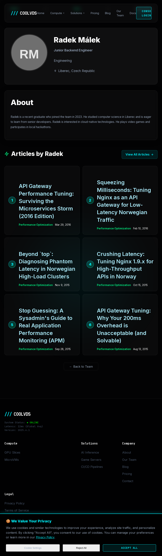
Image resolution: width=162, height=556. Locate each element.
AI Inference (90, 452)
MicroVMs (11, 460)
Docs (133, 13)
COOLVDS (24, 13)
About (126, 452)
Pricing (95, 13)
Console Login (146, 13)
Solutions (76, 13)
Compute (56, 13)
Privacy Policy (46, 537)
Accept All (128, 548)
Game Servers (91, 460)
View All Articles (140, 154)
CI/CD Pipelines (92, 467)
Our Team (120, 13)
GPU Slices (12, 452)
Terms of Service (16, 510)
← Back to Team (81, 366)
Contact (127, 481)
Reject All (80, 547)
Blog (108, 13)
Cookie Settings (32, 547)
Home (40, 13)
